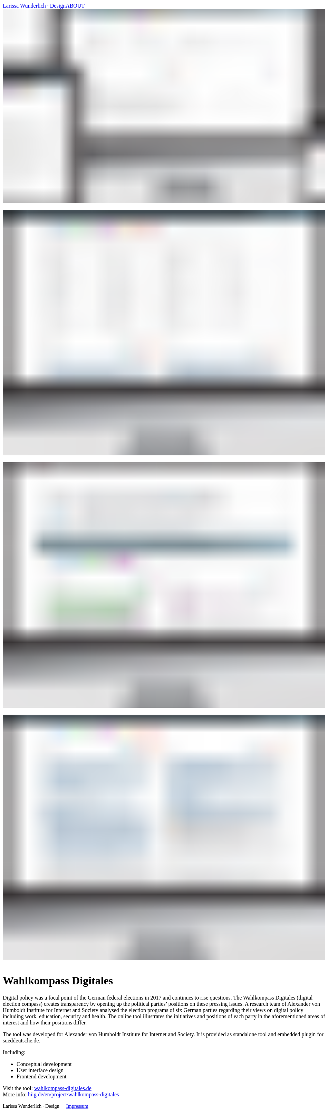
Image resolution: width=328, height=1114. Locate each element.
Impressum (77, 1106)
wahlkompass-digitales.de (62, 1088)
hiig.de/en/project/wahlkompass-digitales (73, 1094)
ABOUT (75, 6)
